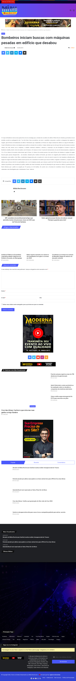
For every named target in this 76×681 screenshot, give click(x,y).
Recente (36, 462)
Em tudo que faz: (50, 675)
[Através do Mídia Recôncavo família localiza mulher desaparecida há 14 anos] (6, 472)
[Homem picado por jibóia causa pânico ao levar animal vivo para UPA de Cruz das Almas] (6, 483)
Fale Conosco (57, 677)
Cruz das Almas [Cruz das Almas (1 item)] (40, 636)
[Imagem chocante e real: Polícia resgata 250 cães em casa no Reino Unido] (38, 566)
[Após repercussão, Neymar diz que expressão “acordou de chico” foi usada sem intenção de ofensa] (38, 615)
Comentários (61, 462)
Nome (3, 291)
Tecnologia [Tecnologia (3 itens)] (51, 639)
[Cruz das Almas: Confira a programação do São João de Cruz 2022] (6, 505)
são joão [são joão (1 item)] (43, 639)
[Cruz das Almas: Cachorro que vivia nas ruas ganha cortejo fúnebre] (19, 390)
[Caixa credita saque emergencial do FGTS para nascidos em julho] (44, 400)
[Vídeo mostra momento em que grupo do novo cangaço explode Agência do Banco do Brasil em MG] (63, 615)
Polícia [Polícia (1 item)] (32, 639)
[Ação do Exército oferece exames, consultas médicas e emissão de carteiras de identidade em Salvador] (63, 591)
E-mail (3, 297)
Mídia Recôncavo (9, 47)
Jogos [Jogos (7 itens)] (63, 636)
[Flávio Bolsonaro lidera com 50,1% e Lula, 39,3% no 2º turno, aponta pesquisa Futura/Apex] (38, 591)
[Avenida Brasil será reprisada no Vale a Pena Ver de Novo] (6, 494)
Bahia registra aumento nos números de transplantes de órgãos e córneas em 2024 (38, 256)
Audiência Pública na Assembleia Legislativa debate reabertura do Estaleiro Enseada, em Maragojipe (11, 256)
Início (3, 30)
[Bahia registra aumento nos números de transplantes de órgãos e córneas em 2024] (38, 242)
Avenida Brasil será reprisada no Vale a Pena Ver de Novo (30, 490)
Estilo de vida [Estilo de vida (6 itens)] (55, 636)
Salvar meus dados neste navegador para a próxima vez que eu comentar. (23, 304)
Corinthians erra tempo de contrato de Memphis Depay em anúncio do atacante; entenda (62, 256)
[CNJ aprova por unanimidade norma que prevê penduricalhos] (13, 566)
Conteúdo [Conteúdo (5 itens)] (26, 636)
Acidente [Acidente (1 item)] (4, 636)
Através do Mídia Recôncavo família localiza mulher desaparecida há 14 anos (36, 468)
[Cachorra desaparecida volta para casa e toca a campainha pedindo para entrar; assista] (6, 516)
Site (40, 297)
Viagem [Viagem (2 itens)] (58, 639)
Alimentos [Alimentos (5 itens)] (12, 636)
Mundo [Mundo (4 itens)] (18, 639)
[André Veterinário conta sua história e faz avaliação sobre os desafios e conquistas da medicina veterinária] (44, 389)
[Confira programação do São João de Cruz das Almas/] (13, 591)
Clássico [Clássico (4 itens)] (19, 636)
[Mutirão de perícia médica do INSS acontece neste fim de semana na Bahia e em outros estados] (63, 566)
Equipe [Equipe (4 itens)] (48, 636)
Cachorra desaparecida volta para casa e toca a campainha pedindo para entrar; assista (39, 512)
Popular (13, 462)
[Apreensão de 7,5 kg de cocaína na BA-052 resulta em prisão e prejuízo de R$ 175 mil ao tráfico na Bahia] (13, 615)
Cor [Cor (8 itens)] (32, 636)
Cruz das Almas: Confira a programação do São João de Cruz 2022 (33, 501)
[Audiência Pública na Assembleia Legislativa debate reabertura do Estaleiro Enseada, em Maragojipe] (12, 242)
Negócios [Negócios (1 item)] (25, 639)
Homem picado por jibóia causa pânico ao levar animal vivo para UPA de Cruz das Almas (39, 479)
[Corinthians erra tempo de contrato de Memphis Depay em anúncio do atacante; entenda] (63, 242)
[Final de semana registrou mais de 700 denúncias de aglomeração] (44, 378)
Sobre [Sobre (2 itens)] (37, 639)
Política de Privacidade (68, 677)
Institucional (50, 677)
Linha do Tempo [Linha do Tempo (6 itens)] (6, 639)
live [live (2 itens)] (13, 639)
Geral (8, 30)
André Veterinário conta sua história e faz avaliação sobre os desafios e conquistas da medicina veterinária (62, 387)
